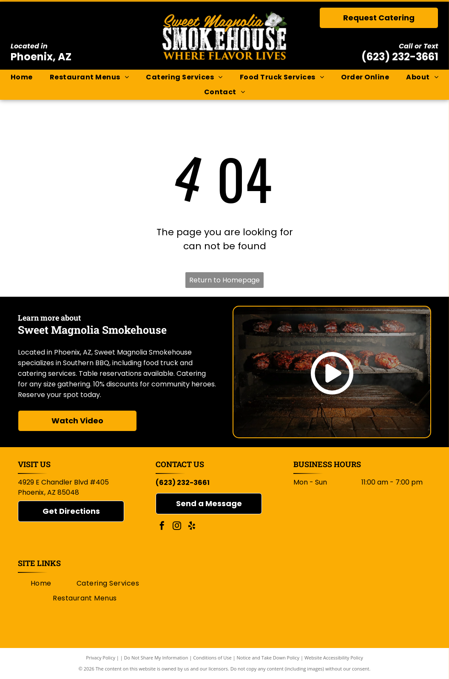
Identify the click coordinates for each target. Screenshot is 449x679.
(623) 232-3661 (399, 57)
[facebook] (162, 526)
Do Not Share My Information (156, 657)
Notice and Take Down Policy (268, 657)
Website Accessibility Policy (333, 657)
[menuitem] (21, 77)
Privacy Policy (100, 657)
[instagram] (177, 526)
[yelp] (191, 526)
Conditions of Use (212, 657)
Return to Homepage (224, 280)
